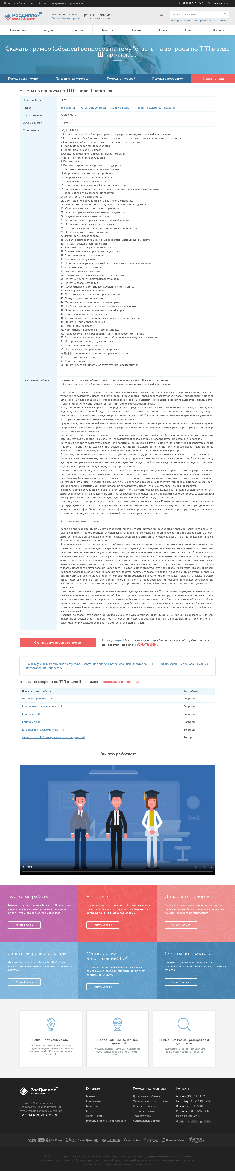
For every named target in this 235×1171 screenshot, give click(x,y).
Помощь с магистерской (73, 78)
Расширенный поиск (181, 20)
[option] (51, 1038)
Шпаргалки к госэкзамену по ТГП (43, 729)
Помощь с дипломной (23, 78)
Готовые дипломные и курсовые (106, 1120)
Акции (42, 3)
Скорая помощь (213, 78)
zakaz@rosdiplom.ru (188, 1115)
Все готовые (220, 20)
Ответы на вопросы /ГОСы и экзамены (105, 107)
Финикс (72, 14)
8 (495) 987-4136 (101, 15)
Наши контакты (220, 3)
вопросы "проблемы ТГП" (38, 698)
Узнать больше (24, 924)
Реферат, (138, 1115)
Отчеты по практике (145, 1105)
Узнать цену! (139, 645)
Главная (90, 1095)
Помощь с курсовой (121, 78)
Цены (163, 30)
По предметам (203, 20)
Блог (32, 3)
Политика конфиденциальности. (40, 1114)
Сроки (136, 30)
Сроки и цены (95, 1115)
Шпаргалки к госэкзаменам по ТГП (44, 706)
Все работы (67, 107)
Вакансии (219, 30)
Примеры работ (13, 3)
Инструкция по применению (67, 3)
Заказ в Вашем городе (66, 18)
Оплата (190, 30)
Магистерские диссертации (151, 1100)
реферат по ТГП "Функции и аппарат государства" (53, 736)
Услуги (48, 30)
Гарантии (77, 30)
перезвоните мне (100, 18)
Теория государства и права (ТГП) (157, 107)
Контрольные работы (146, 1120)
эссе (148, 1115)
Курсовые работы (144, 1110)
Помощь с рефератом (167, 78)
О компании (17, 30)
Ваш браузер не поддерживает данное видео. (117, 819)
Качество (107, 30)
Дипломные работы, (146, 1095)
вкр (161, 1095)
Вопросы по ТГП (32, 713)
